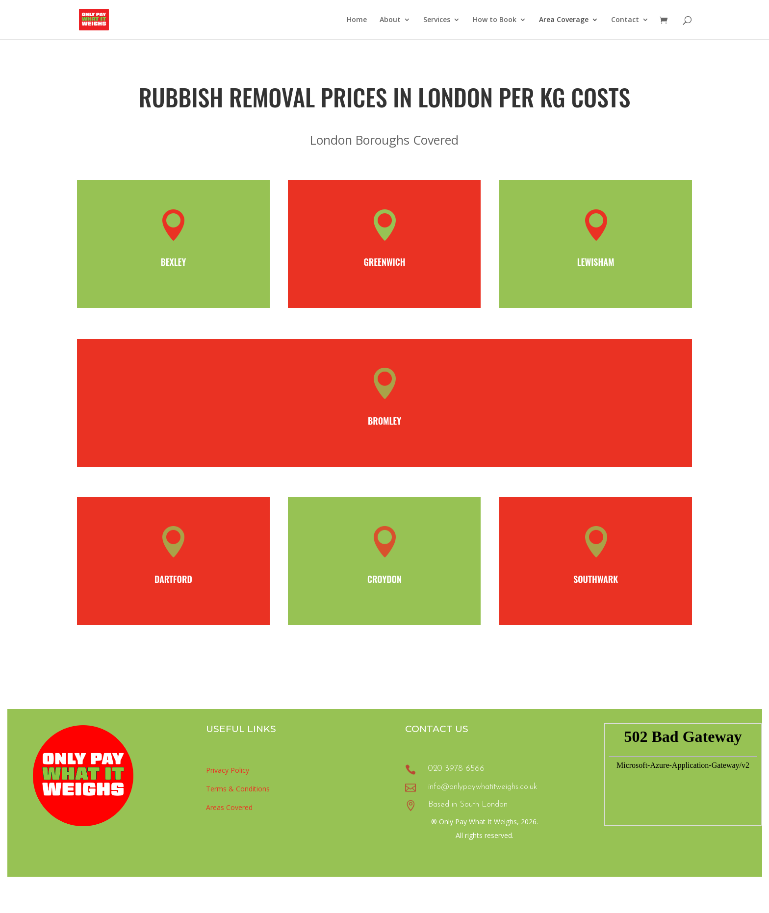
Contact (625, 20)
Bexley (173, 261)
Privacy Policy (227, 770)
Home (357, 20)
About (390, 20)
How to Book (494, 20)
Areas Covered (229, 807)
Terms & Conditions (238, 788)
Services (436, 20)
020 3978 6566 (456, 768)
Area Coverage (564, 20)
